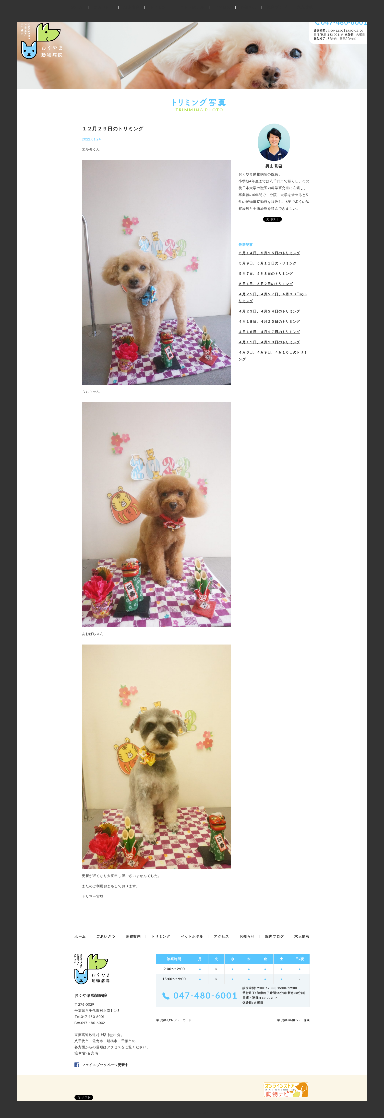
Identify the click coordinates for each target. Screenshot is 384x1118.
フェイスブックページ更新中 (105, 1065)
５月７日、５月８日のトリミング (266, 273)
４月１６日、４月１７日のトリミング (269, 332)
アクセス (114, 1047)
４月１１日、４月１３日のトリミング (269, 342)
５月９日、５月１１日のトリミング (267, 263)
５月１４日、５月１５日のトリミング (269, 253)
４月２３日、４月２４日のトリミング (269, 311)
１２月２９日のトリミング (113, 128)
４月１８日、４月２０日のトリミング (269, 321)
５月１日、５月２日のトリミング (266, 284)
